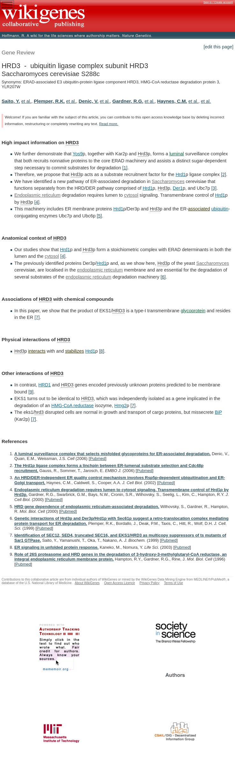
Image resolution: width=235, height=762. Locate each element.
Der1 (178, 188)
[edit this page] (218, 46)
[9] (30, 391)
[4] (36, 202)
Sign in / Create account (218, 2)
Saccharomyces (168, 181)
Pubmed (97, 458)
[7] (37, 317)
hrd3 (39, 412)
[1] (124, 167)
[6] (162, 276)
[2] (223, 174)
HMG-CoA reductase (72, 405)
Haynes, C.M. (172, 101)
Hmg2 (120, 405)
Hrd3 (143, 153)
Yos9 (78, 153)
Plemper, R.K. (49, 101)
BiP (218, 412)
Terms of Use (173, 583)
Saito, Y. (11, 101)
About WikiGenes (87, 583)
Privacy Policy (149, 583)
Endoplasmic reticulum (37, 195)
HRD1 (44, 384)
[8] (101, 351)
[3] (214, 188)
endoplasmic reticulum (100, 269)
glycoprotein (193, 310)
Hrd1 (181, 174)
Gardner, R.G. (127, 101)
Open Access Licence (119, 583)
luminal (176, 153)
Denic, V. (89, 101)
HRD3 (72, 142)
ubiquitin (220, 208)
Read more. (108, 124)
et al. (26, 101)
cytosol (131, 195)
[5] (99, 215)
